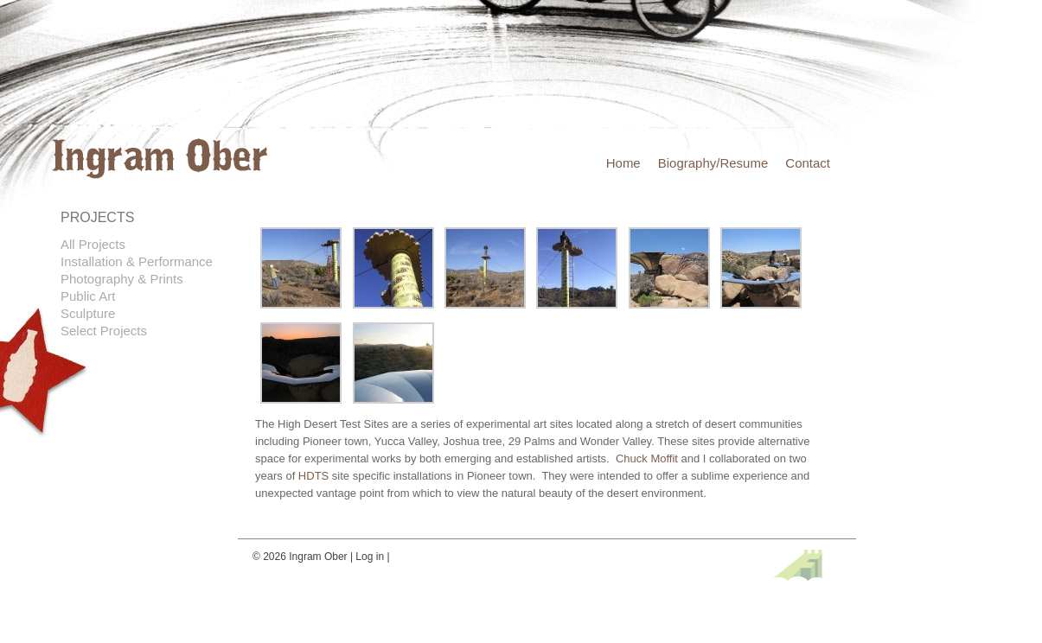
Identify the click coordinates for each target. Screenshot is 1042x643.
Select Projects (104, 330)
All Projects (93, 244)
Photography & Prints (122, 278)
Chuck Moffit (647, 458)
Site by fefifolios (797, 565)
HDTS (313, 475)
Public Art (88, 296)
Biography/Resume (713, 163)
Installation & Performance (137, 261)
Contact (807, 163)
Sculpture (88, 313)
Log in (369, 557)
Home (623, 163)
